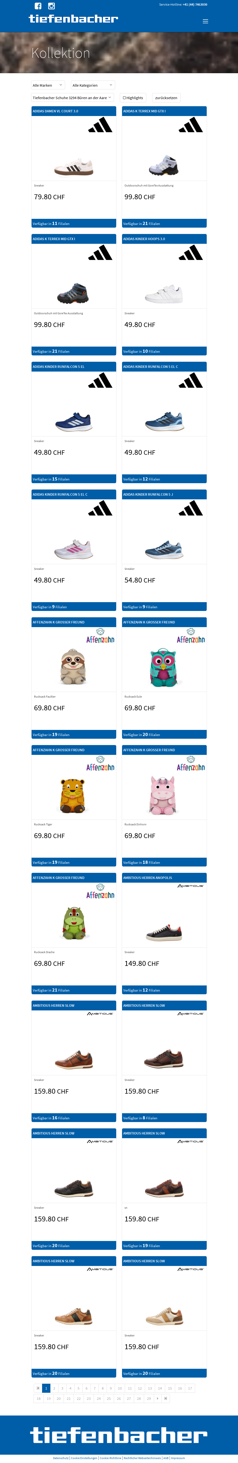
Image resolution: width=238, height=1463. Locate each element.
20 (59, 1398)
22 (79, 1398)
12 (140, 1388)
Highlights (133, 97)
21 (69, 1398)
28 (139, 1398)
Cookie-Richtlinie (110, 1458)
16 (180, 1388)
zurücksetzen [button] (166, 97)
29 (149, 1398)
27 (129, 1398)
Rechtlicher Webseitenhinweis (142, 1458)
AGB (166, 1458)
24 (99, 1398)
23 (89, 1398)
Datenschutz (60, 1458)
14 (160, 1388)
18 (39, 1398)
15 (170, 1388)
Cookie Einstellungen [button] (84, 1458)
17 (190, 1388)
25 (109, 1398)
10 (120, 1388)
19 (49, 1398)
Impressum (178, 1458)
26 (119, 1398)
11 (130, 1388)
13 (150, 1388)
